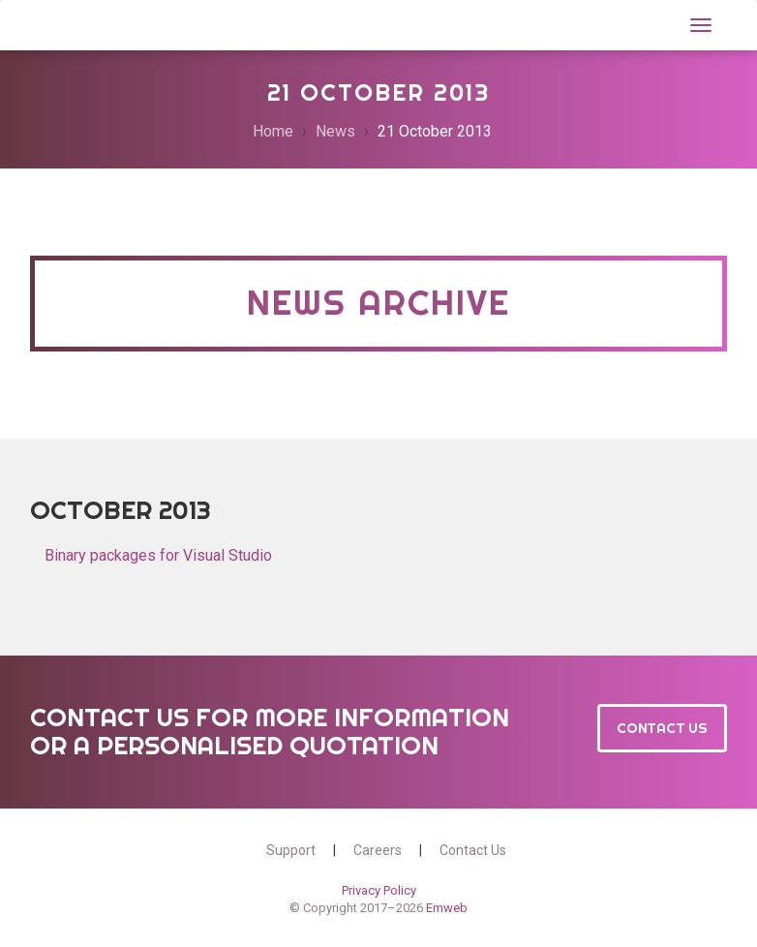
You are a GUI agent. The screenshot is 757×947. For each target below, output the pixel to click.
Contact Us (662, 728)
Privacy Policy (379, 890)
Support (291, 850)
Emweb (447, 908)
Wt (52, 23)
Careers (377, 850)
